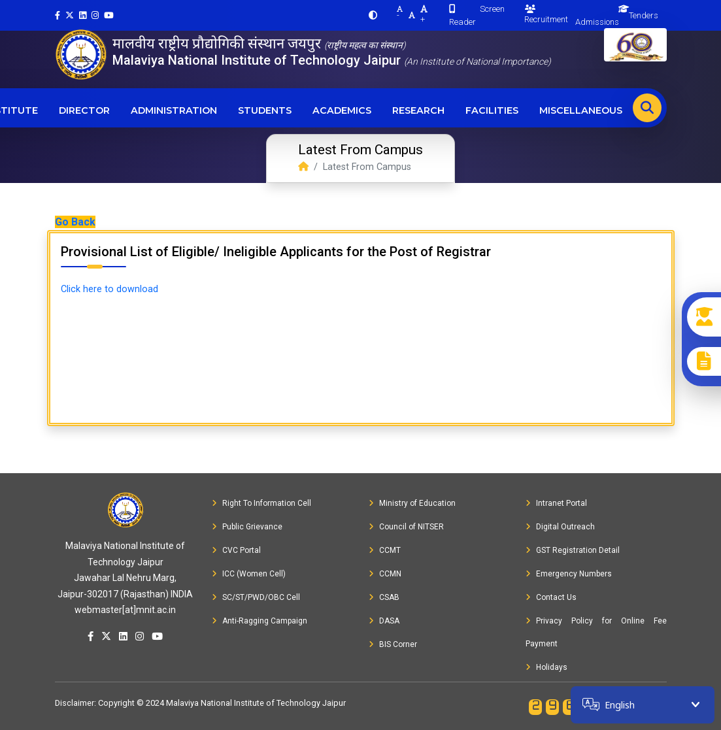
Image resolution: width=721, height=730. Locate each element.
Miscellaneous (580, 110)
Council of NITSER (406, 526)
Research (418, 110)
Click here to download (109, 289)
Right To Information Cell (261, 503)
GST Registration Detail (573, 550)
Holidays (546, 667)
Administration (174, 110)
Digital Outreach (560, 526)
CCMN (385, 573)
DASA (384, 620)
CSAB (384, 597)
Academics (341, 110)
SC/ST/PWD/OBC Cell (256, 597)
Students (265, 110)
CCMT (385, 550)
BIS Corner (393, 644)
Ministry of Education (412, 503)
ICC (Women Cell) (249, 573)
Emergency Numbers (569, 573)
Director (84, 110)
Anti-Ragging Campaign (259, 620)
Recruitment (546, 14)
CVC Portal (236, 550)
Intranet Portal (556, 503)
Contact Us (551, 597)
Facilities (491, 110)
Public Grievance (247, 526)
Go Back (75, 222)
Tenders (643, 15)
